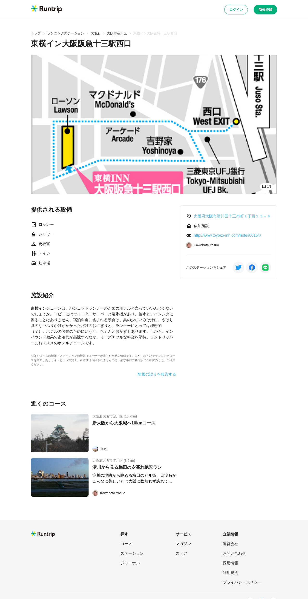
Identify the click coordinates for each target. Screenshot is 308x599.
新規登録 (265, 10)
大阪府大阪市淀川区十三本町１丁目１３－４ (232, 216)
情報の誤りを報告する (157, 374)
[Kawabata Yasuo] (108, 493)
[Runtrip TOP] (46, 9)
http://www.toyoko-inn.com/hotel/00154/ (227, 235)
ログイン (236, 10)
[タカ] (99, 449)
